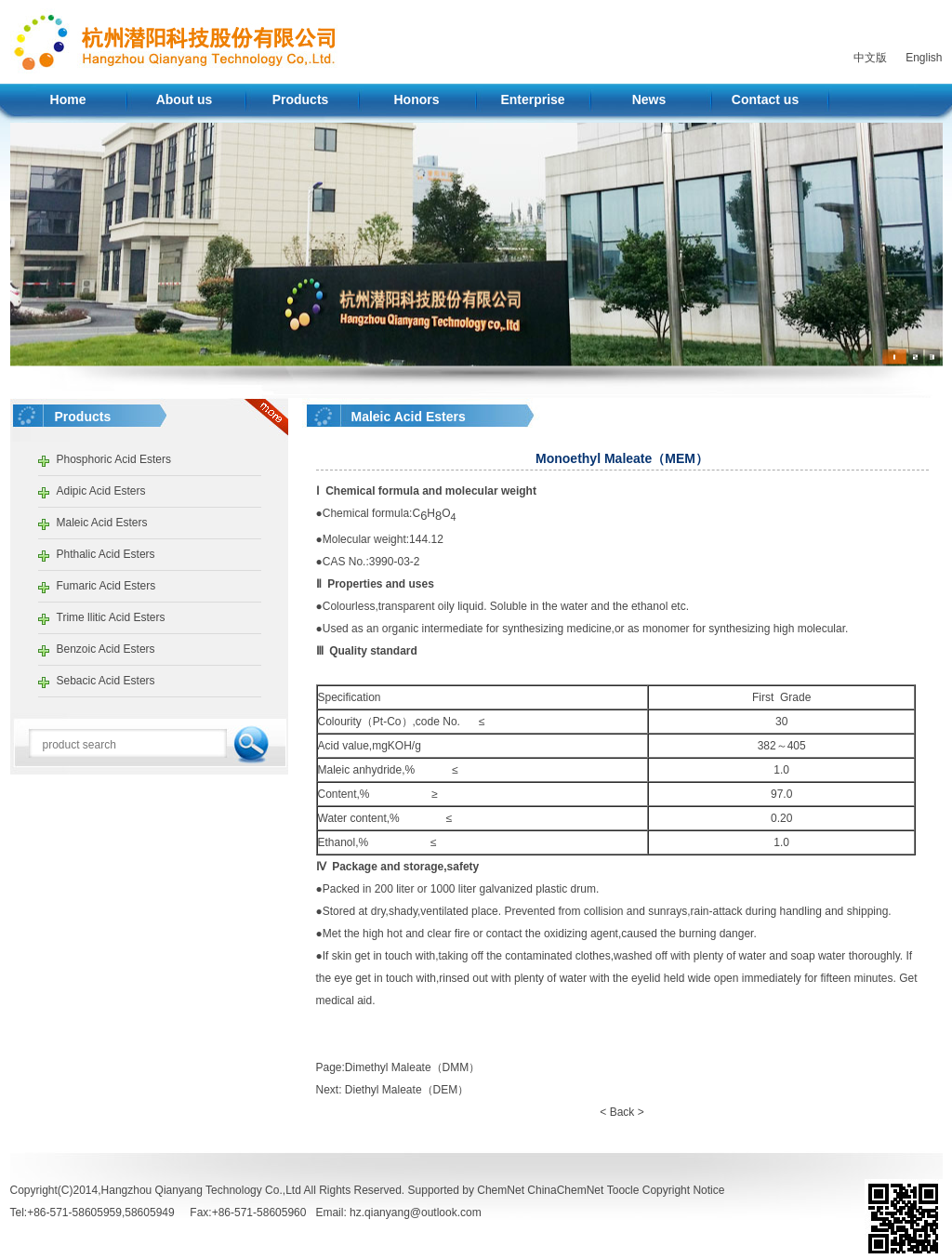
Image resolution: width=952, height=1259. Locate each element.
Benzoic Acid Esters (106, 649)
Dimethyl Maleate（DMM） (412, 1067)
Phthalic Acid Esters (106, 554)
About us (184, 99)
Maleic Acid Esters (102, 522)
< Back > (621, 1112)
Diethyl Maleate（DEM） (407, 1089)
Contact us (765, 99)
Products (300, 99)
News (649, 99)
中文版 (870, 57)
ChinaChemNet (565, 1190)
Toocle (623, 1190)
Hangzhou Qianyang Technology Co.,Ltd (201, 1190)
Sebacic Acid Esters (106, 680)
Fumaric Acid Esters (106, 585)
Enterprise (532, 99)
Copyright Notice (683, 1190)
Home (68, 99)
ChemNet (500, 1190)
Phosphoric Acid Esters (114, 459)
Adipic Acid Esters (101, 490)
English (924, 57)
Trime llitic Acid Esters (111, 617)
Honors (417, 99)
